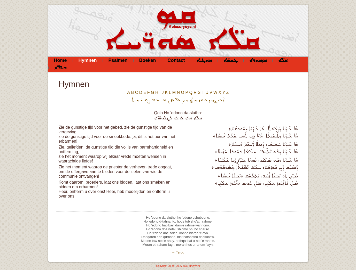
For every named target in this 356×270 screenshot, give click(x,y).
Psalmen (118, 60)
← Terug (178, 252)
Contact (176, 60)
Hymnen (88, 60)
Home (60, 60)
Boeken (147, 60)
